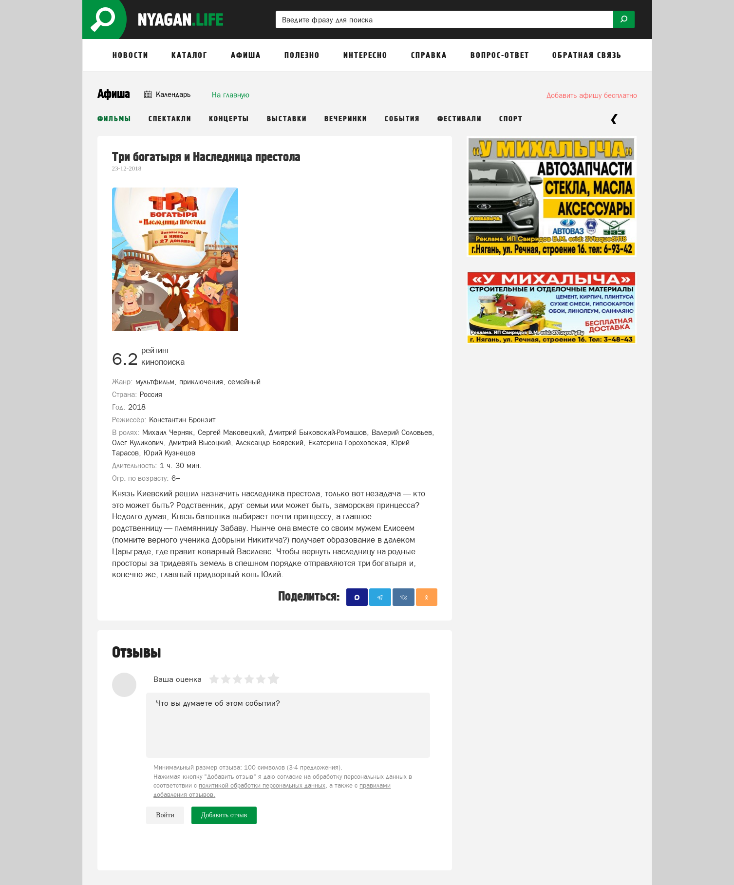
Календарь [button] (167, 94)
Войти (165, 815)
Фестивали (459, 119)
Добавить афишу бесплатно (591, 95)
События (402, 119)
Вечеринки (345, 119)
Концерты (229, 119)
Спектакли (170, 119)
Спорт (511, 119)
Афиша (113, 94)
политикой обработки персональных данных (262, 785)
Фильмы (114, 119)
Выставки (287, 119)
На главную (230, 95)
